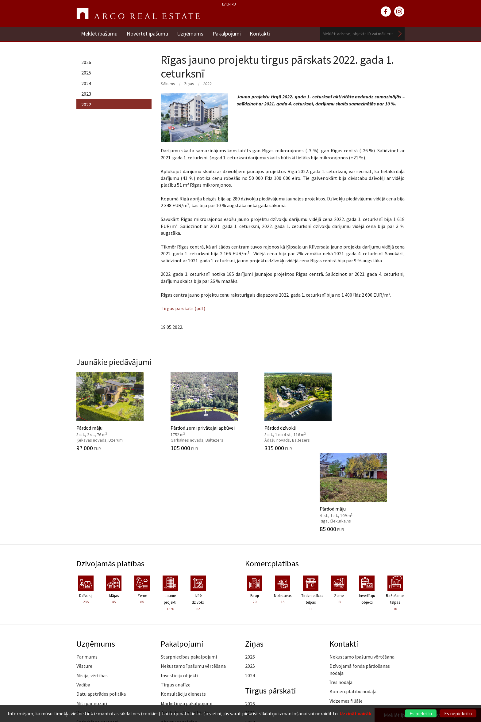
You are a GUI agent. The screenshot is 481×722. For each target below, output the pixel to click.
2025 (86, 73)
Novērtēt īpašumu (147, 33)
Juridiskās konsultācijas (185, 632)
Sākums (168, 83)
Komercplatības (272, 482)
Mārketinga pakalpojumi (186, 622)
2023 (86, 94)
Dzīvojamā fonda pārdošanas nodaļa (359, 588)
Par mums (87, 576)
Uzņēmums (190, 33)
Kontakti (260, 33)
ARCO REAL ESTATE (138, 13)
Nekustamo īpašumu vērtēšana (193, 585)
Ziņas (189, 83)
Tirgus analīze (175, 604)
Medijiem (85, 650)
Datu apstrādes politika (101, 613)
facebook (386, 11)
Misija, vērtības (92, 594)
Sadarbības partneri (97, 641)
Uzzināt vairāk (355, 713)
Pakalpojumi (227, 33)
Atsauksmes (89, 659)
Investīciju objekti (179, 594)
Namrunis (86, 669)
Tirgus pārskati (270, 609)
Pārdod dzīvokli (282, 411)
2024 (86, 83)
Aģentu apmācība (179, 641)
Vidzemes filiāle (346, 620)
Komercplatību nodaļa (352, 610)
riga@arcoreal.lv (227, 703)
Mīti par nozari (91, 622)
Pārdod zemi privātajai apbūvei (198, 411)
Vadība (83, 604)
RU (234, 4)
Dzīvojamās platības (110, 482)
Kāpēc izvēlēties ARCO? (185, 650)
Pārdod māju (114, 411)
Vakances (86, 632)
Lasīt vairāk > (391, 629)
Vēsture (84, 585)
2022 (86, 104)
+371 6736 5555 (227, 695)
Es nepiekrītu (458, 713)
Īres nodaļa (340, 601)
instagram (399, 11)
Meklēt (400, 33)
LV (223, 4)
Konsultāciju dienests (183, 613)
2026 (86, 62)
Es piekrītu (421, 713)
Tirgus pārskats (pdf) (183, 308)
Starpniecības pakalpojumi (189, 576)
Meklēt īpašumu (99, 33)
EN (228, 4)
